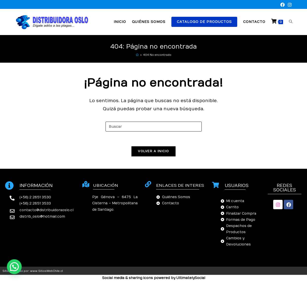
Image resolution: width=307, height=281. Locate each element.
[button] (14, 266)
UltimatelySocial (190, 278)
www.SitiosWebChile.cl (46, 271)
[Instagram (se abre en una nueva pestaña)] (289, 5)
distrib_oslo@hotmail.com (42, 216)
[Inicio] (137, 54)
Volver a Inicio (153, 151)
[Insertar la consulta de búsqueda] (154, 126)
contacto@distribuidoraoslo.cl (46, 210)
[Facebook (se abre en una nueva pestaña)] (282, 5)
